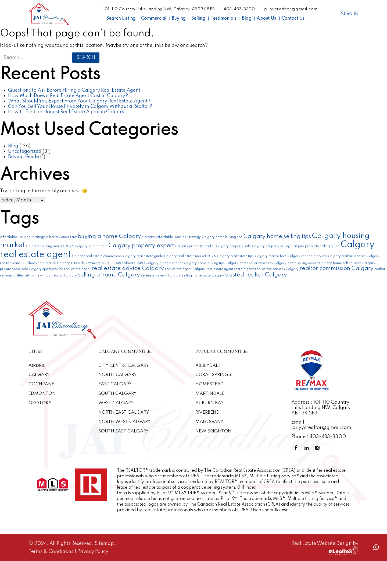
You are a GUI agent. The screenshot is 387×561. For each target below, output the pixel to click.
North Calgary (117, 374)
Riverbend (207, 412)
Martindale (210, 393)
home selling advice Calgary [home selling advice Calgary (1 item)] (310, 263)
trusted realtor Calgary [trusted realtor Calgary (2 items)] (256, 275)
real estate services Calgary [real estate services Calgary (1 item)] (277, 269)
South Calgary (117, 393)
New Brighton (213, 431)
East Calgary (115, 384)
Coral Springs (213, 374)
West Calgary (116, 403)
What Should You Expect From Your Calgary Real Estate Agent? (79, 101)
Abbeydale (208, 365)
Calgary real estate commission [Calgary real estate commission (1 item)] (97, 256)
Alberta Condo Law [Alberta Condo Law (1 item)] (61, 237)
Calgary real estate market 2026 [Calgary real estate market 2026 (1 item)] (190, 256)
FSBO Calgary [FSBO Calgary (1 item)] (148, 263)
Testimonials (223, 18)
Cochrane (41, 384)
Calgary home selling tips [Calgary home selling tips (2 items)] (277, 236)
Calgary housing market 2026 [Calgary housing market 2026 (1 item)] (50, 246)
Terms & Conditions (51, 551)
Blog (246, 18)
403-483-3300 (239, 9)
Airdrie (37, 365)
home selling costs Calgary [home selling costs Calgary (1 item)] (354, 263)
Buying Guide (23, 156)
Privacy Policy (92, 551)
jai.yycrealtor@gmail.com (291, 9)
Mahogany (209, 422)
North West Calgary (124, 422)
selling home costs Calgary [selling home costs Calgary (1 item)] (203, 275)
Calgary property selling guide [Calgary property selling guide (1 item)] (315, 246)
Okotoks (39, 403)
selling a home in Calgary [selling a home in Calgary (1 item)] (161, 275)
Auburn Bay (210, 403)
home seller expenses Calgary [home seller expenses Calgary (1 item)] (262, 263)
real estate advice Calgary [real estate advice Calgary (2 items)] (128, 268)
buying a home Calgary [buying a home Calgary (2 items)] (109, 236)
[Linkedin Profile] (307, 447)
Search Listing (121, 18)
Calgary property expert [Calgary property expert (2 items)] (141, 245)
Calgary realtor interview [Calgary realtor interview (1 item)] (307, 256)
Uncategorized (24, 151)
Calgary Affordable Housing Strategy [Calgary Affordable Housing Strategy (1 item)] (171, 237)
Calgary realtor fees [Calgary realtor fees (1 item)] (270, 256)
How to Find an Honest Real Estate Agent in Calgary (66, 111)
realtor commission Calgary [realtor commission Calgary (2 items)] (337, 268)
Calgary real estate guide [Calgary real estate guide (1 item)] (143, 256)
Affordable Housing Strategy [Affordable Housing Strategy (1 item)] (22, 237)
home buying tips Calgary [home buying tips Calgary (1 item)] (218, 263)
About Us (266, 18)
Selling (198, 18)
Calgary (39, 374)
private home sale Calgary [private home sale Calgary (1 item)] (21, 269)
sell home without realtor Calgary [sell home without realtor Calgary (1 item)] (50, 275)
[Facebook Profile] (296, 447)
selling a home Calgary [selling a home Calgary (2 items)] (109, 275)
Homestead (209, 384)
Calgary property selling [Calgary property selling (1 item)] (271, 246)
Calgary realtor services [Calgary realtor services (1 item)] (347, 256)
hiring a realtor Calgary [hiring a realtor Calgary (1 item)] (178, 263)
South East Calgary (124, 431)
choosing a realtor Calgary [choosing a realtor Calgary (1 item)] (48, 263)
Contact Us (293, 18)
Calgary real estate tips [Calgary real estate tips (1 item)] (235, 256)
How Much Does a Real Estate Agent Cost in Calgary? (68, 95)
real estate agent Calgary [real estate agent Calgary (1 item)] (185, 269)
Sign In (350, 14)
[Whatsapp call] (376, 547)
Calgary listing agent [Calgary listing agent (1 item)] (91, 246)
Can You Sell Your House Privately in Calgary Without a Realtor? (80, 106)
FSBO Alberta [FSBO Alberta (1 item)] (124, 263)
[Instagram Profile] (318, 447)
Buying (179, 18)
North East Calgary (124, 412)
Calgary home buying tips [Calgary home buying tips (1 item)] (222, 237)
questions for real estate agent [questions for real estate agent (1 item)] (67, 269)
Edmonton (42, 393)
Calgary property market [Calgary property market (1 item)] (195, 246)
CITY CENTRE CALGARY (123, 365)
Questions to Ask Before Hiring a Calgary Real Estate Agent (74, 90)
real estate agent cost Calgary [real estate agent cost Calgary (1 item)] (230, 269)
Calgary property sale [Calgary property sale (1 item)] (233, 246)
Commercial (153, 18)
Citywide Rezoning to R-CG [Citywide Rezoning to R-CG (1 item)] (92, 263)
